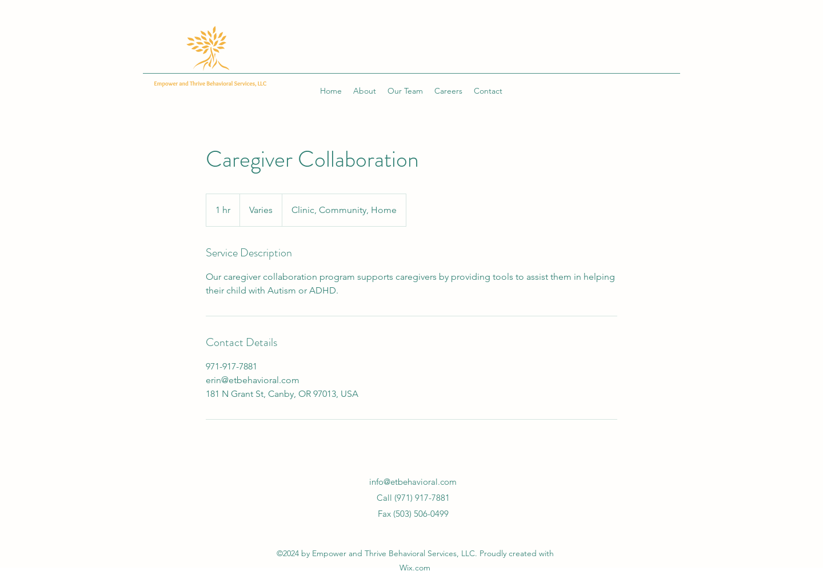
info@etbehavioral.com (413, 481)
